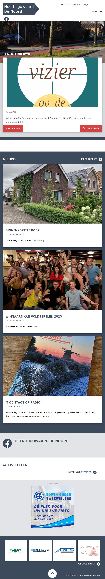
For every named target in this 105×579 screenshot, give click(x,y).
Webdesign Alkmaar (91, 575)
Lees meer (91, 128)
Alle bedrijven (89, 564)
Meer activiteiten (82, 472)
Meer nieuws (13, 128)
